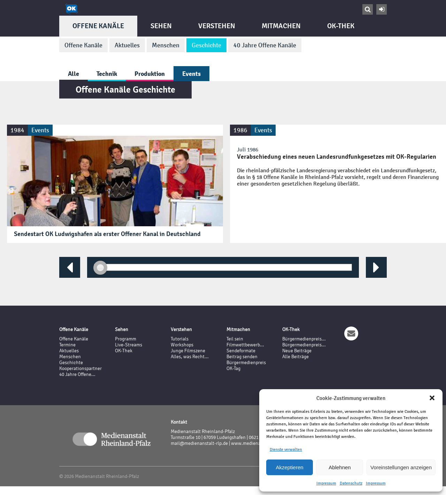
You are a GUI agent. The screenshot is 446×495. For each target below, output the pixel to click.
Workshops (182, 345)
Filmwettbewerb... (245, 345)
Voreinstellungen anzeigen (401, 467)
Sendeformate (240, 351)
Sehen (161, 26)
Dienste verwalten (286, 449)
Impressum (326, 483)
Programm (125, 339)
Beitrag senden (241, 357)
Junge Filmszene (188, 351)
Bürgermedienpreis (246, 363)
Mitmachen (281, 26)
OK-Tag (233, 368)
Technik (107, 74)
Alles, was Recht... (190, 357)
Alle (73, 74)
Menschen (165, 45)
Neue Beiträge (297, 351)
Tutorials (180, 339)
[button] (432, 397)
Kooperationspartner (80, 368)
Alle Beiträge (295, 357)
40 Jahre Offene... (77, 374)
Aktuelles (127, 45)
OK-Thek (340, 26)
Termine (67, 345)
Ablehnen (340, 467)
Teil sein (234, 339)
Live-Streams (128, 345)
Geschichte (206, 45)
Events (191, 74)
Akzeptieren (289, 467)
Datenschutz (351, 483)
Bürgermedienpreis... (304, 339)
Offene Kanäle (98, 26)
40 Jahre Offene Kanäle (264, 45)
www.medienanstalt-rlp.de (258, 443)
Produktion (149, 74)
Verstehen (216, 26)
